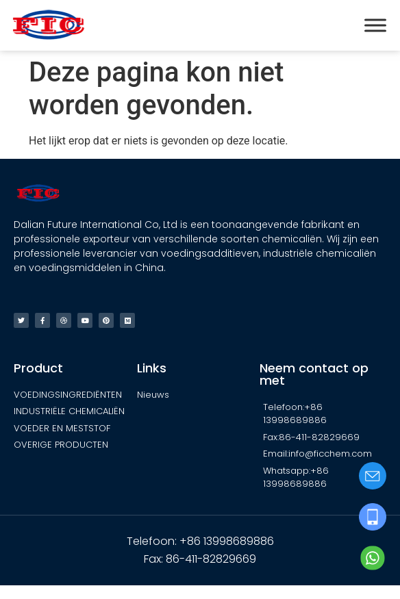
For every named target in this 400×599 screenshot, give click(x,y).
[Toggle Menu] (375, 24)
